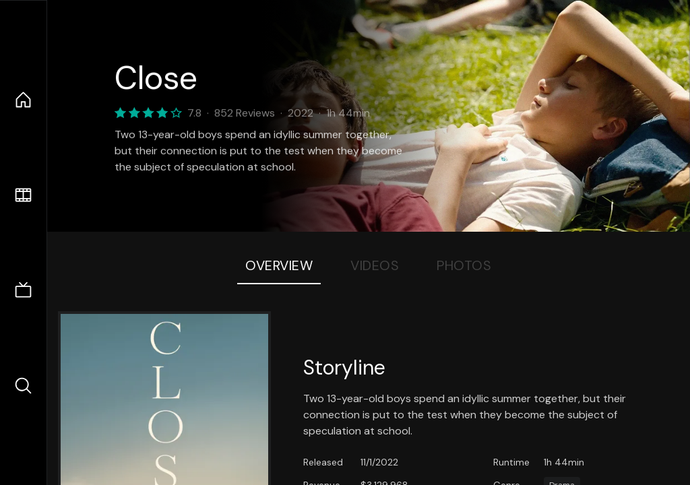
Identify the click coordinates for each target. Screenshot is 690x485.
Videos (374, 265)
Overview (279, 265)
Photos (464, 265)
